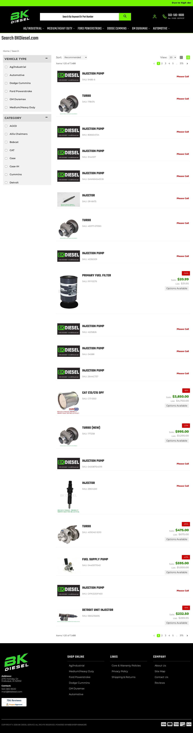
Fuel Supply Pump (95, 559)
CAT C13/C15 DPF (93, 392)
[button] (85, 17)
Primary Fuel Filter (96, 275)
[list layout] (188, 57)
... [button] (176, 63)
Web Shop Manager (76, 725)
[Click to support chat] (173, 17)
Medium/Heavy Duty (22, 107)
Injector (88, 195)
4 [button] (169, 63)
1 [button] (158, 63)
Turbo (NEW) (91, 427)
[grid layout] (181, 57)
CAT (12, 150)
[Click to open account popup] (155, 16)
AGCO (13, 126)
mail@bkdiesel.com (12, 692)
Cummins (16, 174)
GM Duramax (18, 99)
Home (6, 51)
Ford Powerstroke (21, 91)
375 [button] (181, 63)
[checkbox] (6, 67)
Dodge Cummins (20, 83)
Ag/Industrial (18, 67)
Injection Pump (93, 73)
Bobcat (14, 142)
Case (13, 158)
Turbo (86, 95)
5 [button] (173, 63)
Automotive (17, 75)
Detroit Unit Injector (97, 610)
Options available (176, 288)
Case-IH (14, 166)
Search (15, 51)
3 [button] (165, 63)
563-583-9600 (9, 689)
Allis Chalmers (18, 134)
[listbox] (75, 57)
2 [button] (162, 63)
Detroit (14, 182)
